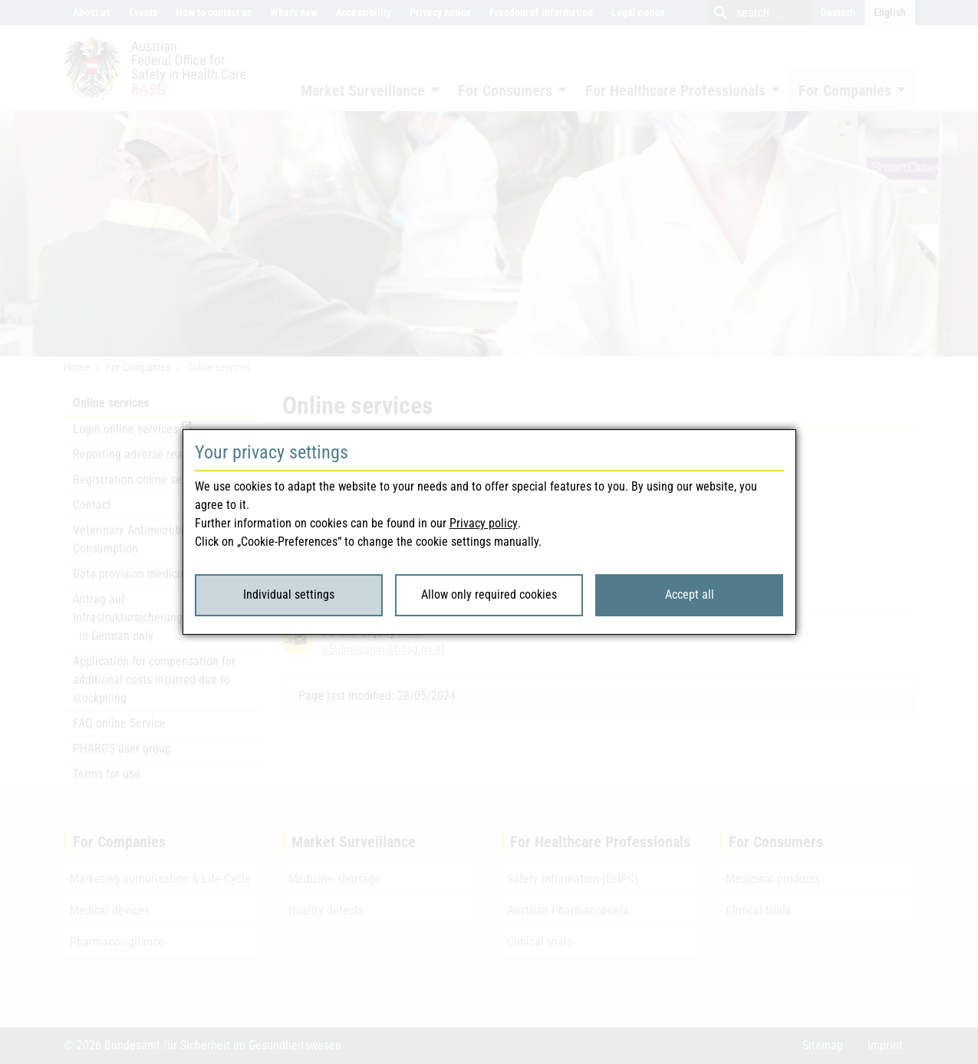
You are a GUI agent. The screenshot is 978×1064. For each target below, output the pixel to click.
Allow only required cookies (489, 594)
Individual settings (288, 594)
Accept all (689, 594)
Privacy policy (483, 523)
